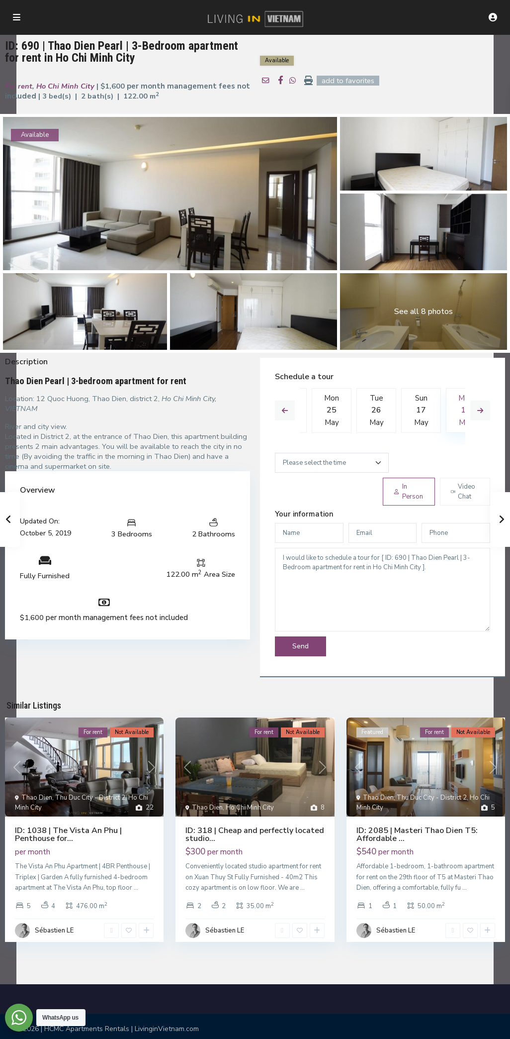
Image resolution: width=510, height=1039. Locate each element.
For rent (17, 86)
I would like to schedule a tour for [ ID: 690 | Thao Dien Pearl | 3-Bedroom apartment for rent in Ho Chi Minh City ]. (382, 590)
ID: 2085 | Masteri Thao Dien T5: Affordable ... (417, 835)
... (136, 888)
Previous (285, 411)
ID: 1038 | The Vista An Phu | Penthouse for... (68, 835)
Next (480, 411)
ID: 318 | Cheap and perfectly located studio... (254, 835)
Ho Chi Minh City (61, 86)
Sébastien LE (54, 931)
